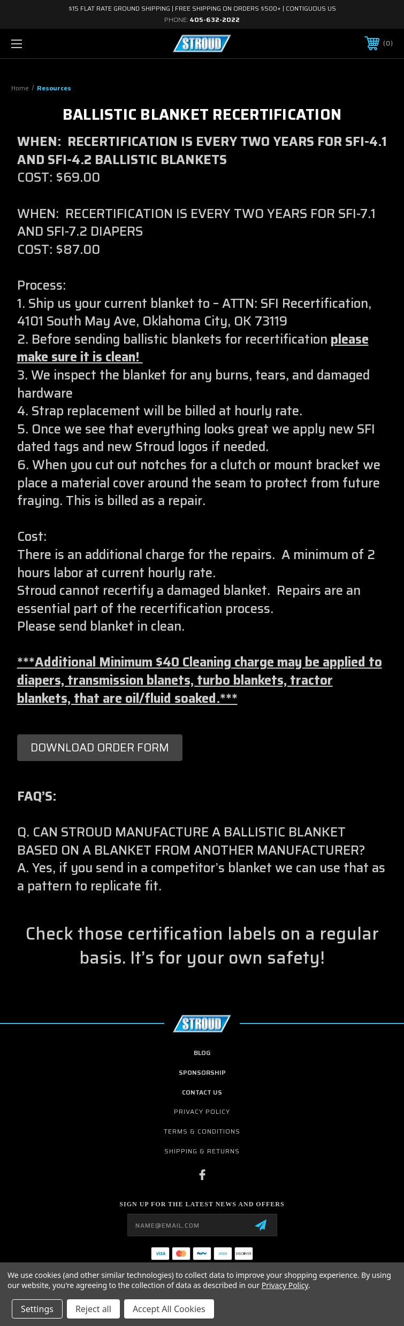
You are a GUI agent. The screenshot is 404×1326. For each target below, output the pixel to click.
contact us (202, 1092)
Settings (37, 1309)
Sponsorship (202, 1072)
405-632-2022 (214, 19)
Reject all (93, 1309)
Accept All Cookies (169, 1309)
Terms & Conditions (202, 1131)
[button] (99, 747)
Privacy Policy (202, 1111)
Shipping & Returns (202, 1151)
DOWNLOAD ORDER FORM (100, 747)
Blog (202, 1053)
